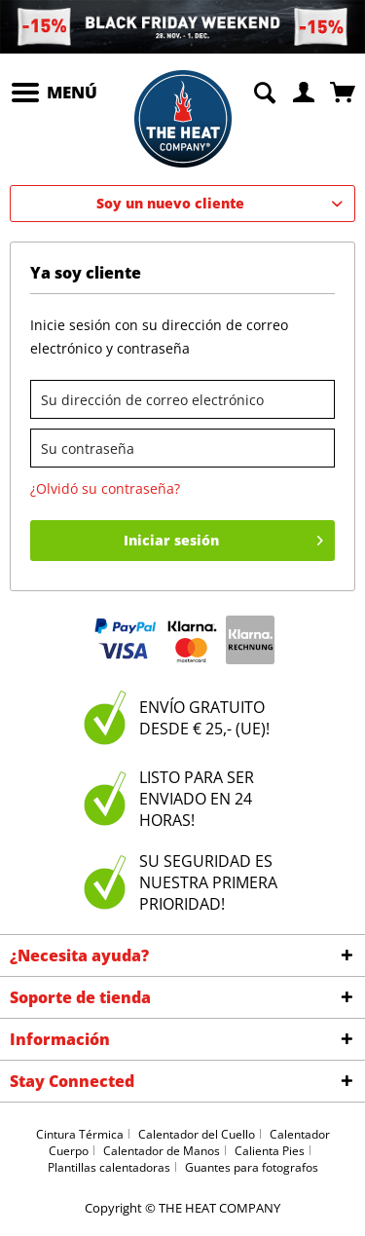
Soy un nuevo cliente (170, 203)
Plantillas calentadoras (109, 1167)
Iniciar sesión (224, 537)
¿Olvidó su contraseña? (105, 488)
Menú (54, 90)
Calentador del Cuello (196, 1134)
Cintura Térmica (80, 1134)
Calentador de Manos (161, 1150)
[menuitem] (53, 92)
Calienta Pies (270, 1150)
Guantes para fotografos (251, 1167)
